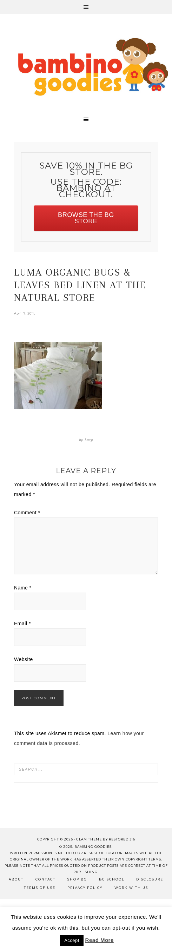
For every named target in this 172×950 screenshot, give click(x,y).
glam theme (89, 839)
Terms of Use (39, 888)
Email (22, 623)
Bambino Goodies (93, 67)
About (16, 879)
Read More (99, 940)
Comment (27, 512)
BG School (111, 879)
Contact (45, 879)
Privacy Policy (84, 888)
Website (23, 659)
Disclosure (149, 879)
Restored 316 (122, 839)
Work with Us (131, 888)
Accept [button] (71, 940)
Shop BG (77, 879)
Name (23, 588)
